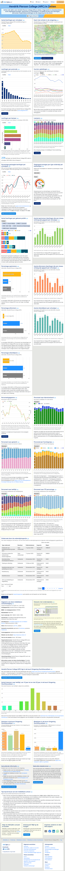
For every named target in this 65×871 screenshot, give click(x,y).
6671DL (16, 625)
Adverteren (47, 864)
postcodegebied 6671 (23, 110)
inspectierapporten (17, 594)
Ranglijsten (47, 852)
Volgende (60, 588)
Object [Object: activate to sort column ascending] (47, 545)
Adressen (26, 846)
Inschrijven (26, 834)
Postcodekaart (48, 859)
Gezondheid (27, 858)
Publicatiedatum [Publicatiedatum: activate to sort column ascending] (30, 545)
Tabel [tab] (9, 25)
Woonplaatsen (32, 849)
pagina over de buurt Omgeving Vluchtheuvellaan (43, 671)
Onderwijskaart (48, 858)
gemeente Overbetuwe (20, 783)
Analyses (47, 846)
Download (60, 2)
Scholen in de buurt (46, 58)
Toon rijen (6, 586)
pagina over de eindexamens (22, 206)
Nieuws (46, 851)
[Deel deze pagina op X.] (61, 831)
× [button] (16, 223)
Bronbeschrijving (38, 782)
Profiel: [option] (3, 221)
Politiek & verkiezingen (29, 866)
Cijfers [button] (38, 2)
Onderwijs (26, 864)
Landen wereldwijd (28, 852)
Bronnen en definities (50, 848)
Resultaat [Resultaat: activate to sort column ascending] (20, 545)
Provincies (26, 851)
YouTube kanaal (48, 868)
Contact (47, 865)
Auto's (25, 856)
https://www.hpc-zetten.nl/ (19, 635)
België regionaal (37, 852)
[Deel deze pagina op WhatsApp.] (57, 831)
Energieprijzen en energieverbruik (32, 859)
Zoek (32, 2)
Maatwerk (47, 867)
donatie (18, 831)
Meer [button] (53, 2)
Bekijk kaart (37, 58)
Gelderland (4, 630)
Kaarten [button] (45, 2)
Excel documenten (38, 624)
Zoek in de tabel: (52, 542)
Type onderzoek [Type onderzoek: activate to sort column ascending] (6, 545)
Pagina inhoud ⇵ (32, 16)
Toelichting (4, 113)
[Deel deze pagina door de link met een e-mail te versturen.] (45, 831)
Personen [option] (36, 401)
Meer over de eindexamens (8, 213)
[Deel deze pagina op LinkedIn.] (53, 831)
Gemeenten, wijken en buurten (31, 848)
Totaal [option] (41, 73)
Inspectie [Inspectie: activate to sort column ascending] (39, 545)
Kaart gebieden (48, 856)
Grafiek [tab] (4, 25)
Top (61, 840)
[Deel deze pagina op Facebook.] (49, 831)
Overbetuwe (22, 628)
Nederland (31, 851)
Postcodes (26, 849)
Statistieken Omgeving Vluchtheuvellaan (11, 677)
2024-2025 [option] (36, 173)
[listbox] (42, 73)
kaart (26, 780)
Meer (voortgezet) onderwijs (9, 786)
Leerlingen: (36, 73)
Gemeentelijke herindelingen (52, 849)
